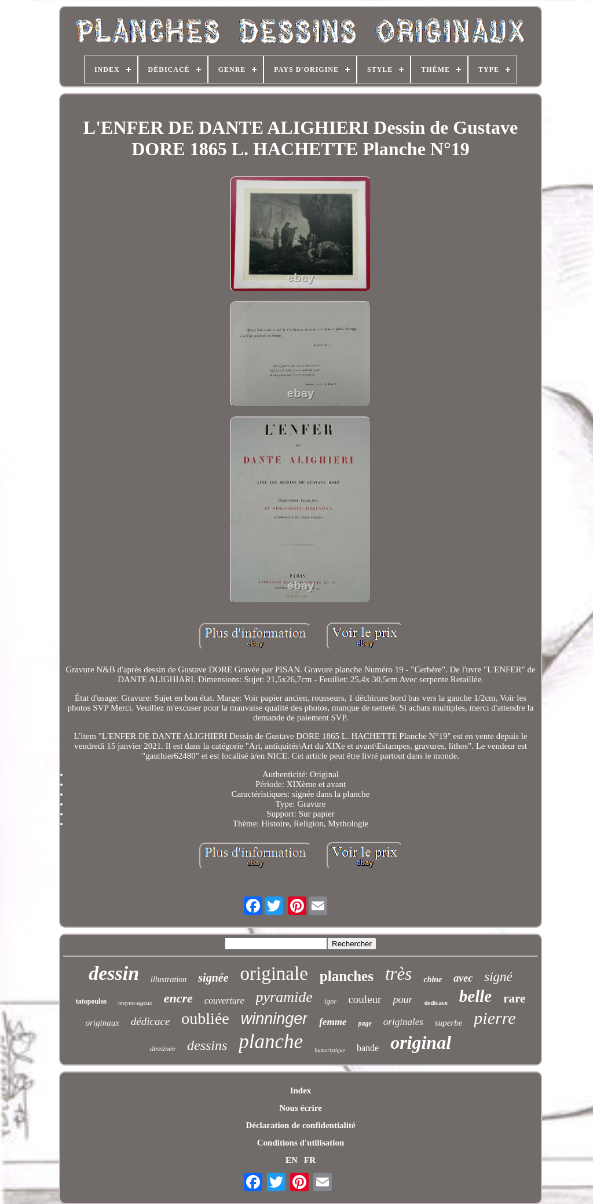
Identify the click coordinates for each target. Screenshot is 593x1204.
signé (498, 976)
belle (475, 996)
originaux (102, 1022)
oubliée (205, 1018)
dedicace (435, 1002)
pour (402, 999)
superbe (449, 1022)
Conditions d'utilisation (300, 1142)
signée (213, 977)
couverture (224, 1000)
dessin (114, 973)
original (420, 1042)
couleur (364, 999)
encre (178, 998)
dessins (207, 1045)
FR (310, 1160)
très (398, 974)
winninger (274, 1018)
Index (301, 1090)
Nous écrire (300, 1107)
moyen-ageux (135, 1002)
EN (291, 1160)
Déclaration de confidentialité (300, 1125)
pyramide (284, 997)
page (365, 1023)
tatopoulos (91, 1001)
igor (330, 1001)
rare (514, 998)
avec (463, 978)
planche (271, 1041)
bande (368, 1048)
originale (274, 973)
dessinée (162, 1048)
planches (347, 976)
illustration (168, 979)
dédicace (150, 1021)
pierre (494, 1017)
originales (403, 1021)
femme (332, 1021)
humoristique (329, 1050)
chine (432, 979)
